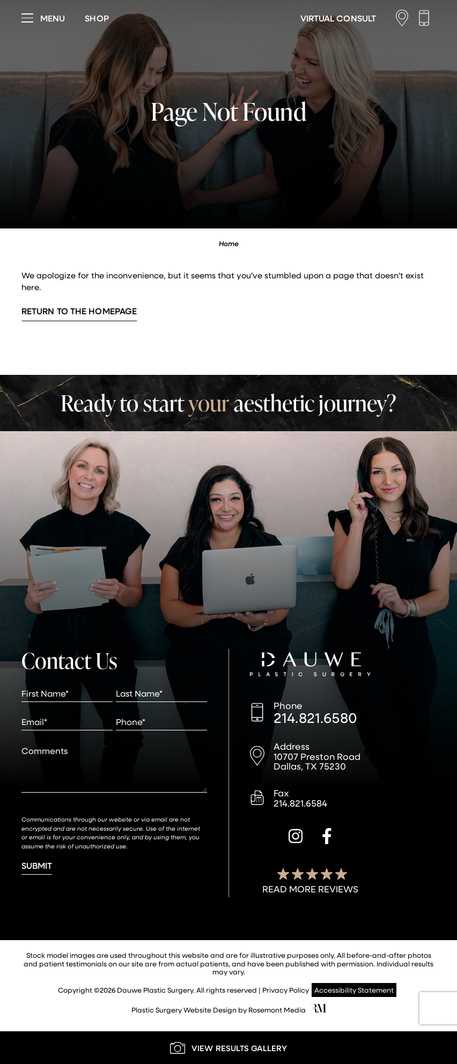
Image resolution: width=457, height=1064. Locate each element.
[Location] (405, 18)
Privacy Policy (285, 989)
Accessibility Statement (354, 989)
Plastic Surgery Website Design (184, 1009)
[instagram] (296, 837)
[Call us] (427, 18)
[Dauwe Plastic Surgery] (310, 665)
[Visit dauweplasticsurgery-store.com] (96, 18)
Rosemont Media (277, 1009)
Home (229, 243)
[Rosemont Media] (318, 1009)
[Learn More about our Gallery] (228, 1047)
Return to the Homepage (79, 310)
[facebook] (327, 837)
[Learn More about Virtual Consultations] (338, 18)
